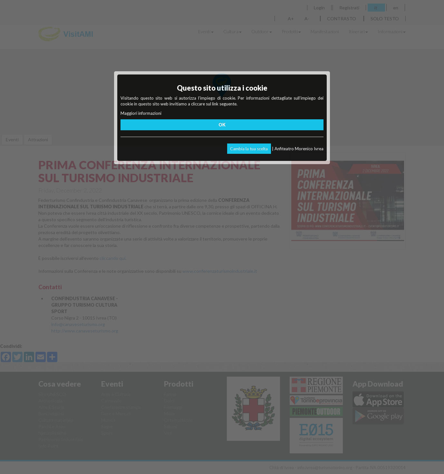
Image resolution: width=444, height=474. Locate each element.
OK (222, 124)
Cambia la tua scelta (249, 148)
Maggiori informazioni (141, 113)
